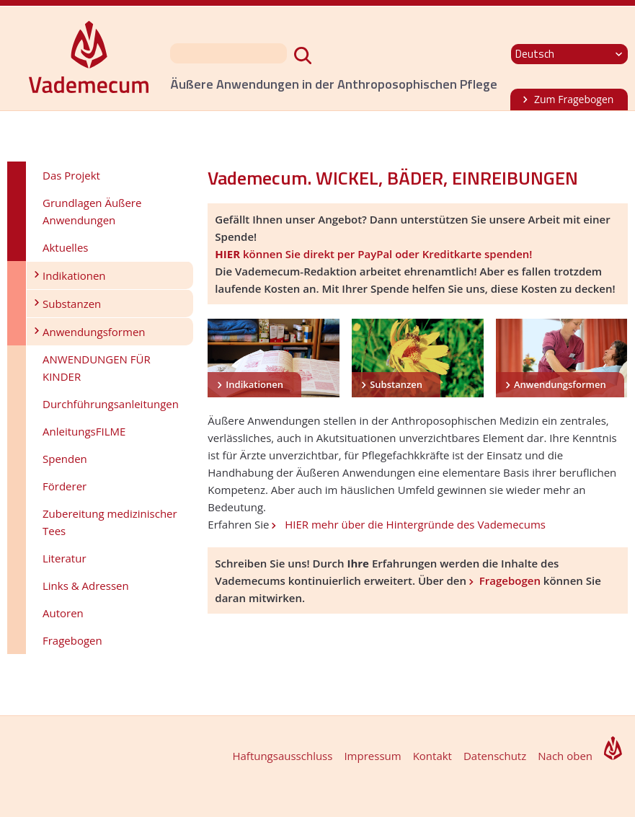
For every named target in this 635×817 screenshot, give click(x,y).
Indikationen (74, 275)
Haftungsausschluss (282, 755)
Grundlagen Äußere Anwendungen (92, 211)
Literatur (64, 558)
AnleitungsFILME (84, 431)
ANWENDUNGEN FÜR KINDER (97, 368)
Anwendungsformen (94, 331)
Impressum (372, 755)
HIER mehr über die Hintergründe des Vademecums (414, 524)
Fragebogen (72, 640)
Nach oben (565, 755)
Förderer (64, 486)
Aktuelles (65, 247)
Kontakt (432, 755)
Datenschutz (494, 755)
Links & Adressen (86, 585)
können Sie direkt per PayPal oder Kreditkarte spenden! (373, 254)
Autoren (63, 613)
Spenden (65, 458)
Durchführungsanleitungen (111, 404)
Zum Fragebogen (573, 99)
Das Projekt (71, 175)
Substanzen (72, 303)
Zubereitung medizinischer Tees (110, 522)
